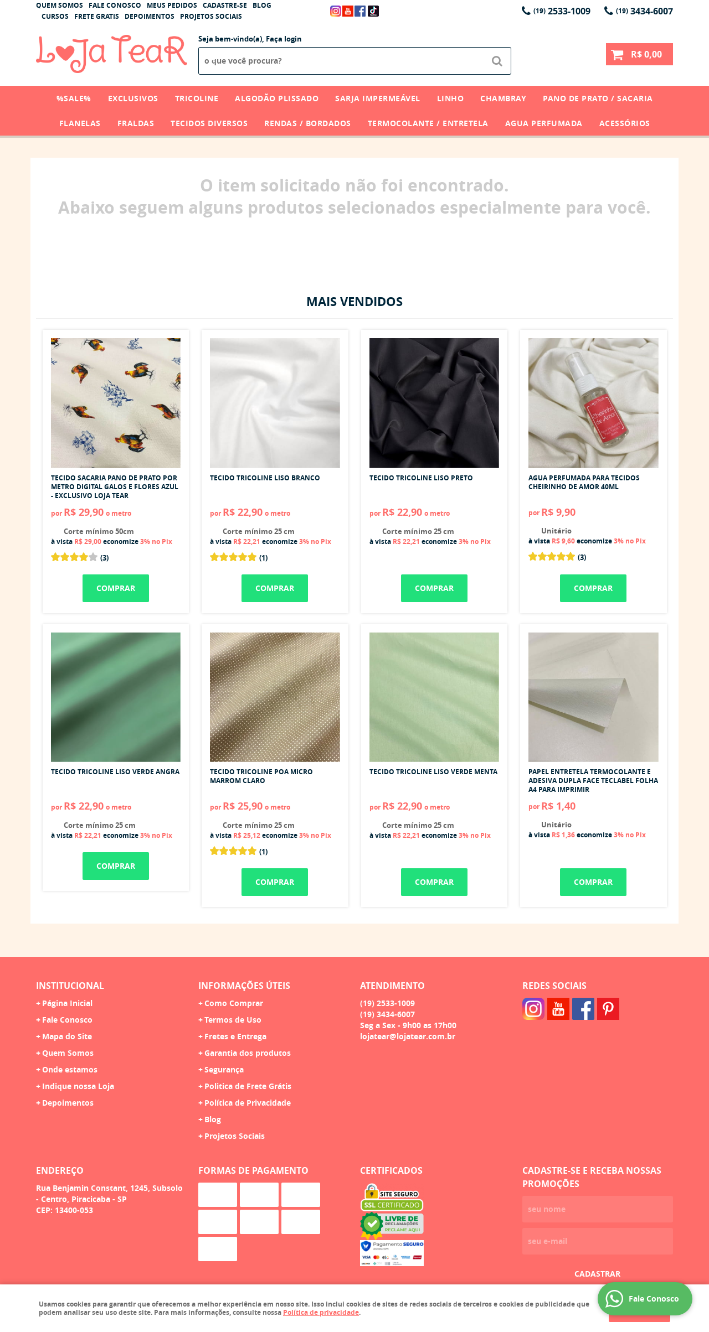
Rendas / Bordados (307, 123)
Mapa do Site (67, 1036)
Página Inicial (67, 1003)
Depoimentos (149, 16)
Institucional (70, 985)
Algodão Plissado (276, 98)
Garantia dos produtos (247, 1053)
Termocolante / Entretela (428, 123)
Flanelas (80, 123)
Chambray (503, 98)
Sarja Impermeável (377, 98)
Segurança (224, 1069)
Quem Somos (59, 5)
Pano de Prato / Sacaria (598, 98)
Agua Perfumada (544, 123)
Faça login (284, 39)
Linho (450, 98)
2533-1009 (561, 11)
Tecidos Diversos (209, 123)
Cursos (55, 16)
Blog (262, 5)
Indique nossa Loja (78, 1086)
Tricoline (197, 98)
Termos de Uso (232, 1019)
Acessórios (624, 123)
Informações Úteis (244, 985)
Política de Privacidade (247, 1102)
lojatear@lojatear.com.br (407, 1036)
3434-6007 (644, 11)
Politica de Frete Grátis (247, 1086)
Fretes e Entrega (235, 1036)
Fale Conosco (115, 5)
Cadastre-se (225, 5)
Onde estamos (69, 1069)
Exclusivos (133, 98)
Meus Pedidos (172, 5)
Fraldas (136, 123)
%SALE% (73, 98)
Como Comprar (233, 1003)
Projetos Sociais (211, 16)
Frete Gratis (96, 16)
